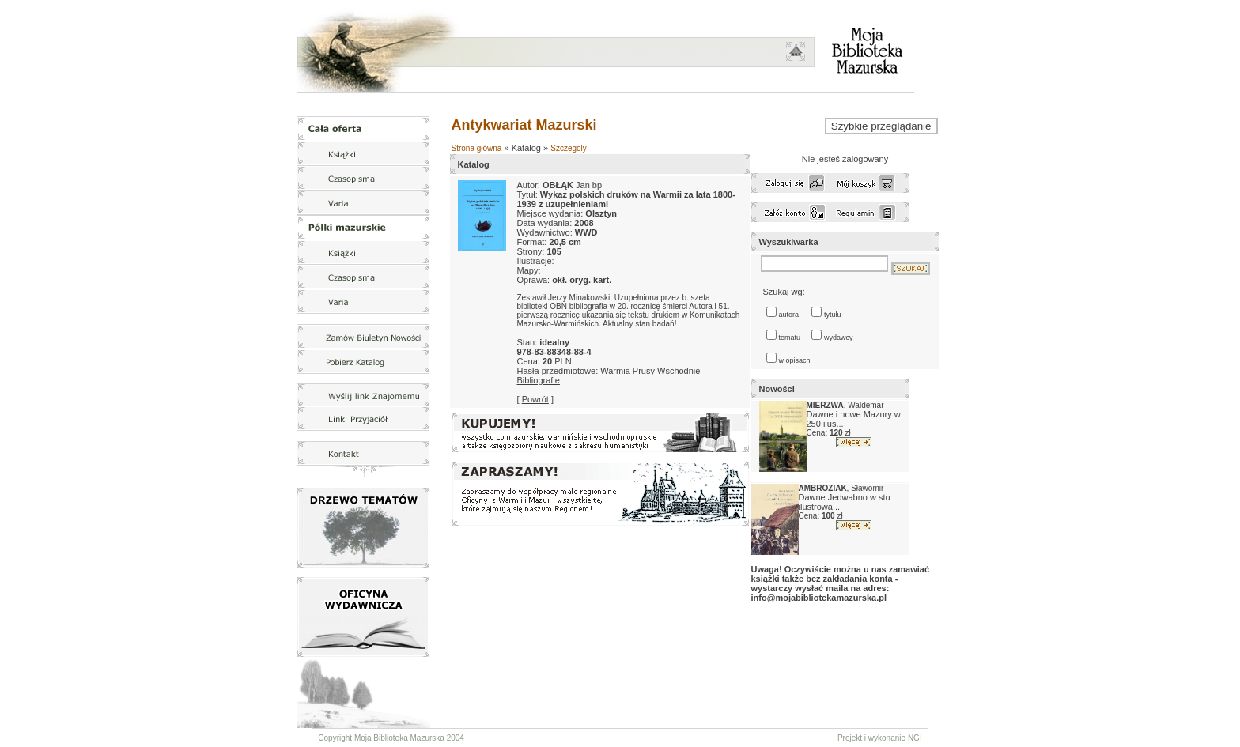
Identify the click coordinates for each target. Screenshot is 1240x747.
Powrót (535, 399)
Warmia (614, 370)
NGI (915, 738)
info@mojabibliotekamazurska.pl (819, 597)
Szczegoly (568, 148)
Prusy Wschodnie (667, 370)
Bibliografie (538, 380)
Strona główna (477, 148)
